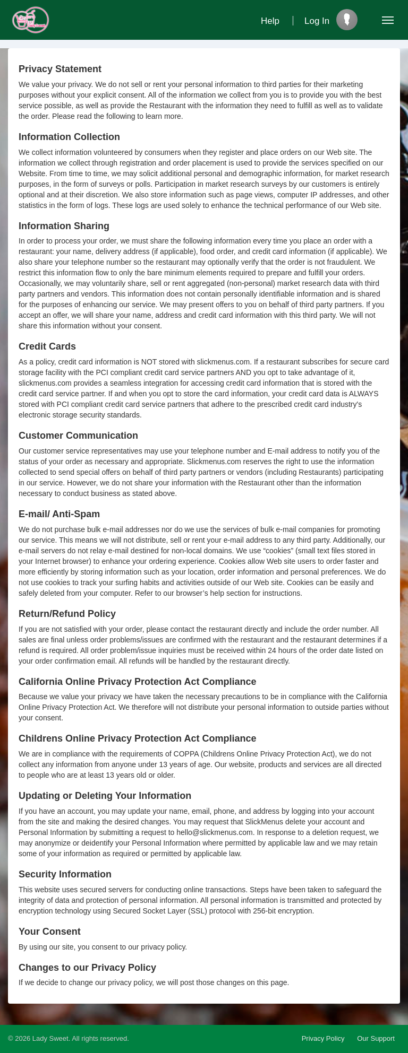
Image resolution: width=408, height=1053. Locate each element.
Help (270, 21)
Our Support (376, 1038)
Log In (316, 21)
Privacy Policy (323, 1038)
